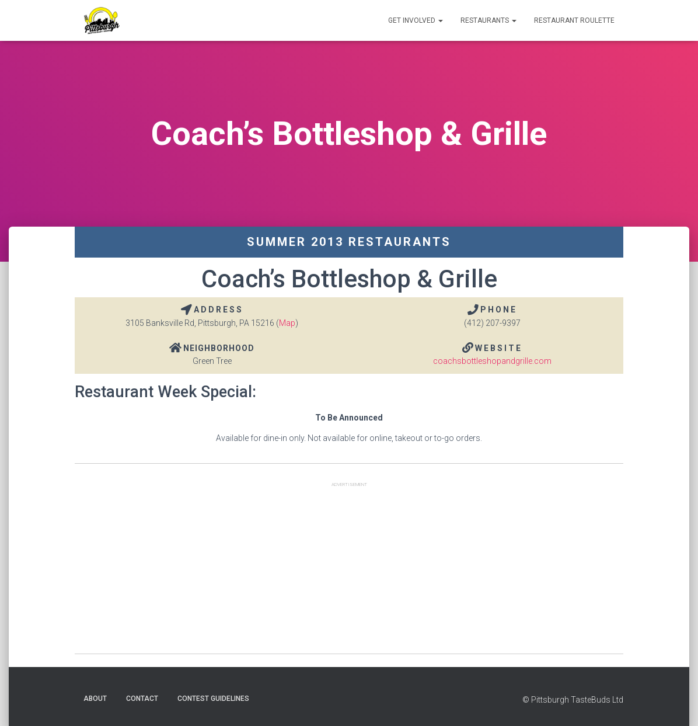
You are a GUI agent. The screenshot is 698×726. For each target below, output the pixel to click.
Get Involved (415, 20)
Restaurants (488, 20)
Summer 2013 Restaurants (349, 242)
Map (287, 323)
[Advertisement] (349, 572)
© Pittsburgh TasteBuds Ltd (572, 699)
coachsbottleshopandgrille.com (492, 361)
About (95, 698)
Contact (142, 698)
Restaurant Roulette (574, 20)
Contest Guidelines (213, 698)
